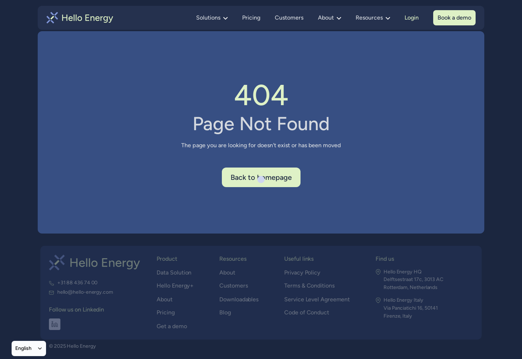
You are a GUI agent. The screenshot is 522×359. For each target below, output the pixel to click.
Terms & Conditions (309, 285)
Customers (289, 17)
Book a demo (454, 17)
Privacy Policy (302, 272)
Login (412, 17)
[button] (212, 17)
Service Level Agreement (316, 299)
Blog (225, 312)
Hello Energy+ (175, 285)
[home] (79, 18)
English (23, 348)
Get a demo (172, 325)
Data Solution (174, 272)
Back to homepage (261, 177)
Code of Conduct (306, 312)
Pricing (251, 17)
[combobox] (29, 348)
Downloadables (239, 299)
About (165, 299)
